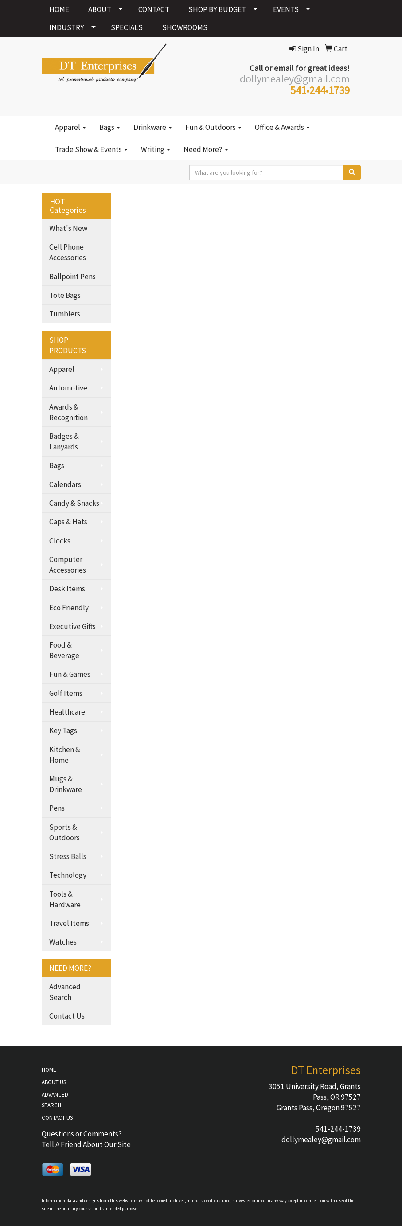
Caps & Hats (68, 522)
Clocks (59, 541)
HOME (59, 9)
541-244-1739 (338, 1129)
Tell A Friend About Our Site (86, 1144)
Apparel (70, 127)
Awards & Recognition (68, 412)
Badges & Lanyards (64, 441)
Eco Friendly (69, 608)
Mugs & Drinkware (65, 784)
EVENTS (286, 9)
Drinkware (152, 127)
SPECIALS (127, 27)
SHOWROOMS (184, 27)
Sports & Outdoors (64, 832)
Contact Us (67, 1016)
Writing (155, 149)
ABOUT (99, 9)
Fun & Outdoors (213, 127)
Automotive (68, 388)
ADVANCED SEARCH (55, 1100)
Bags (109, 127)
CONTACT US (57, 1117)
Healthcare (67, 712)
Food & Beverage (64, 650)
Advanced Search (65, 992)
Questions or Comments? (82, 1134)
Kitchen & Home (64, 755)
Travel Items (69, 923)
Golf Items (65, 693)
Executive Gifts (72, 626)
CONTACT (153, 9)
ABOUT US (54, 1082)
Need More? (205, 149)
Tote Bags (65, 295)
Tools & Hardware (65, 899)
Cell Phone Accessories (67, 252)
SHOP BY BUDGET (217, 9)
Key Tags (63, 730)
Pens (57, 808)
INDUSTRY (66, 27)
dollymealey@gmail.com (321, 1139)
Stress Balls (67, 856)
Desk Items (67, 588)
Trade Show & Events (91, 149)
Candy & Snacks (74, 503)
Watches (63, 942)
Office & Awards (282, 127)
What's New (68, 228)
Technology (67, 875)
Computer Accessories (67, 564)
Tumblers (64, 314)
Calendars (65, 484)
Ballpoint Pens (72, 276)
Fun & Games (69, 674)
